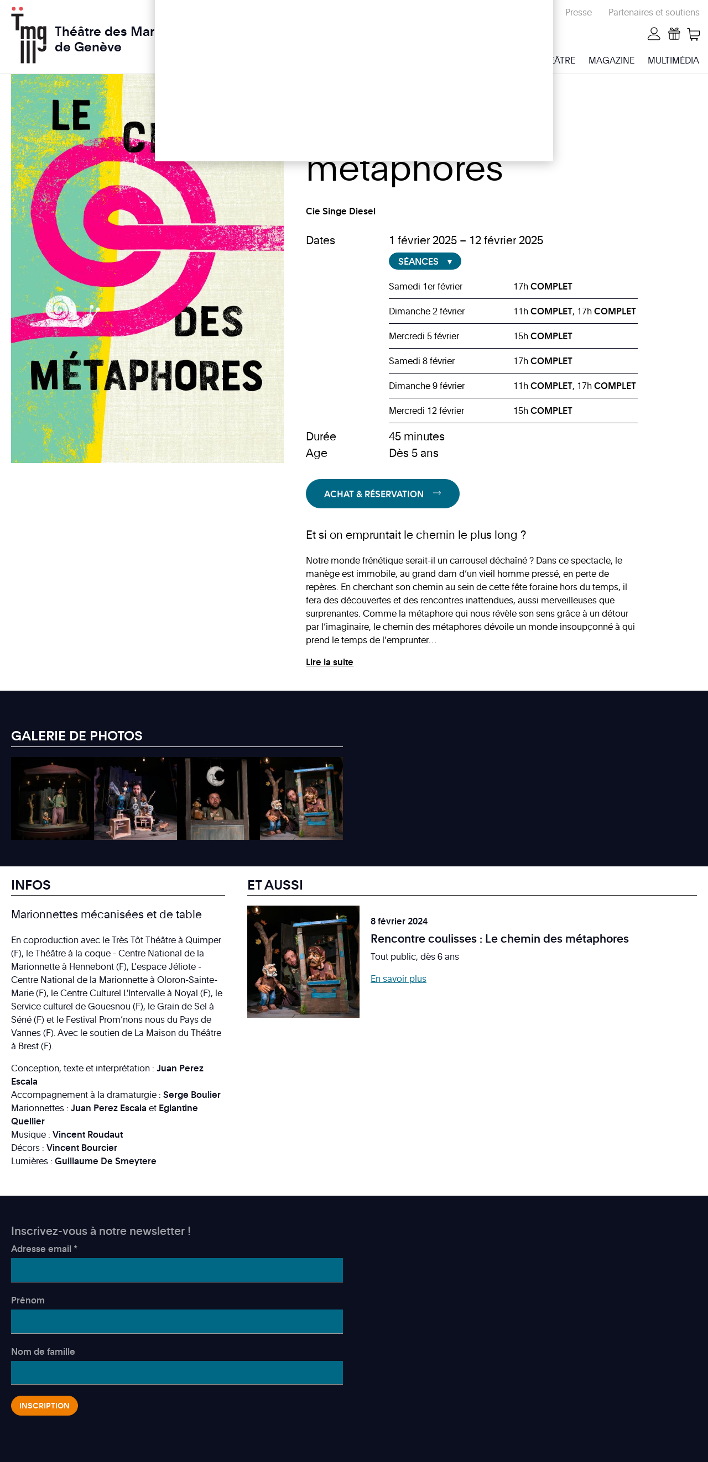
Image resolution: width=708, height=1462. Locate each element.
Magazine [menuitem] (611, 60)
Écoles (476, 12)
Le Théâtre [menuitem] (551, 60)
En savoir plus (398, 978)
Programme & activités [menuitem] (358, 60)
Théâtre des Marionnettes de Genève (133, 32)
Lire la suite (329, 662)
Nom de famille (43, 1351)
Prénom (28, 1300)
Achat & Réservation (374, 494)
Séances (418, 261)
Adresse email (44, 1249)
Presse (578, 12)
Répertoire (528, 12)
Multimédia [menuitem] (673, 60)
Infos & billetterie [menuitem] (470, 60)
